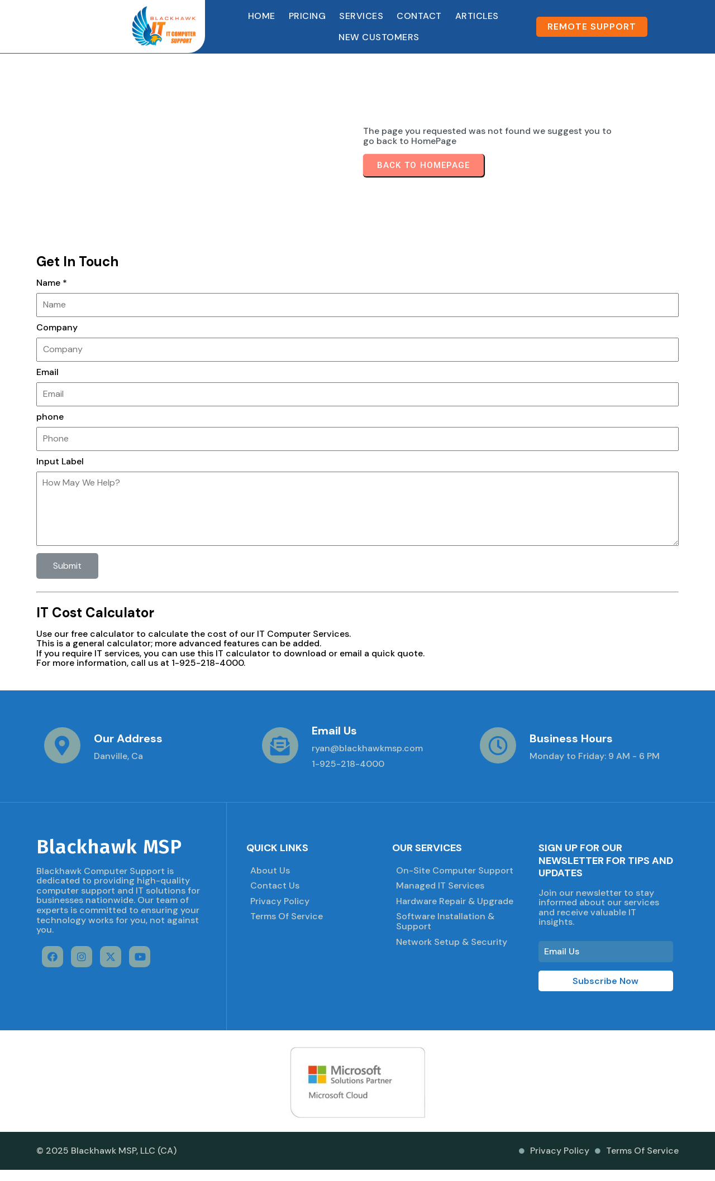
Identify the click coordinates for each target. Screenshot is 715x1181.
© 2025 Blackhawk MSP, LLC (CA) (106, 1150)
